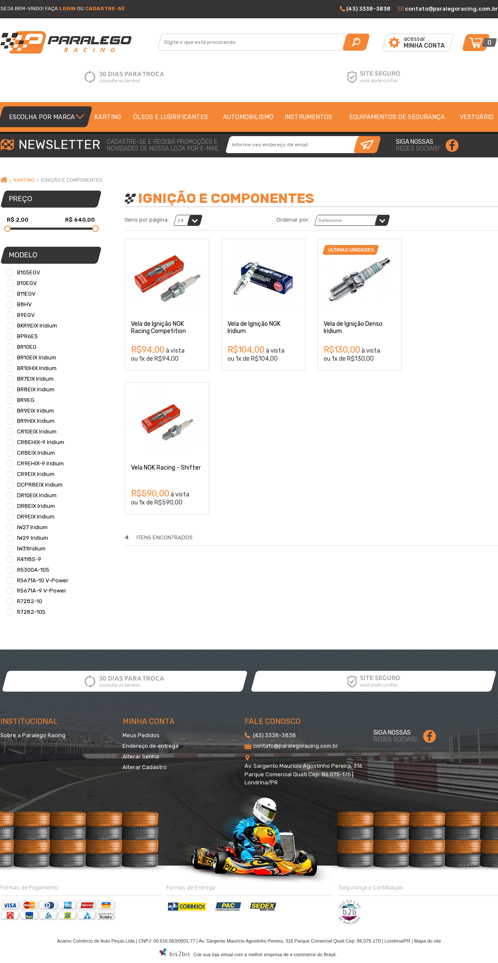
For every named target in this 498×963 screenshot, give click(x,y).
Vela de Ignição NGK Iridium (254, 327)
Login (67, 8)
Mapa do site (427, 940)
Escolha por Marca (42, 117)
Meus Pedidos (140, 735)
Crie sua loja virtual (213, 954)
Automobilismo (248, 117)
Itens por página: (147, 220)
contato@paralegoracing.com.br (451, 9)
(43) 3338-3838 (368, 9)
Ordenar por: (293, 220)
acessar (424, 42)
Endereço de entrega (150, 746)
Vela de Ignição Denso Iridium (353, 327)
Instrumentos (308, 117)
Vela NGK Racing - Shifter (166, 467)
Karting (107, 117)
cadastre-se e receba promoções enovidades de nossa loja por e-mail (163, 145)
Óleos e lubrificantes (170, 117)
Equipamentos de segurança (397, 117)
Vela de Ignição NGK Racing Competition (158, 327)
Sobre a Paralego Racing (32, 735)
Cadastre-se (105, 8)
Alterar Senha (140, 756)
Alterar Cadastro (144, 767)
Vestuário (477, 117)
